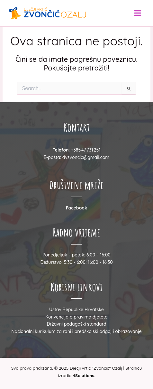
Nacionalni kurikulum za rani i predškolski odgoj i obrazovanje (76, 331)
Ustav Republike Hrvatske (76, 309)
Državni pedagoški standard (76, 324)
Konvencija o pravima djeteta (76, 317)
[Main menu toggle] (137, 13)
